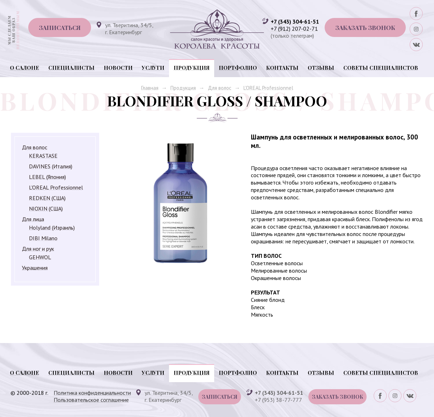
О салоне (24, 67)
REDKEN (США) (47, 197)
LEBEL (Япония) (47, 176)
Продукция (192, 67)
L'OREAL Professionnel (268, 88)
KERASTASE (43, 155)
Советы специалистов (380, 67)
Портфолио (238, 67)
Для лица (33, 219)
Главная (149, 88)
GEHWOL (40, 257)
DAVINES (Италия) (50, 166)
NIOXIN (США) (46, 208)
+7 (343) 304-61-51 (295, 21)
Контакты (282, 67)
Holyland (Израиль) (52, 227)
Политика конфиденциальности (92, 392)
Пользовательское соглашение (91, 399)
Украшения (35, 267)
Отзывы (321, 67)
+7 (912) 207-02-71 (294, 28)
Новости (118, 67)
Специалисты (71, 67)
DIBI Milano (43, 238)
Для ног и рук (38, 248)
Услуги (153, 67)
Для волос (219, 88)
